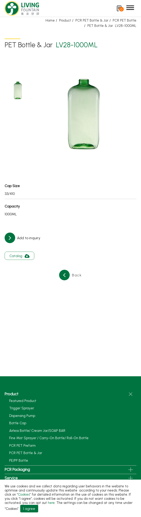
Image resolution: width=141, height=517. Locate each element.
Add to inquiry (28, 238)
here (51, 503)
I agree (29, 508)
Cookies (24, 494)
